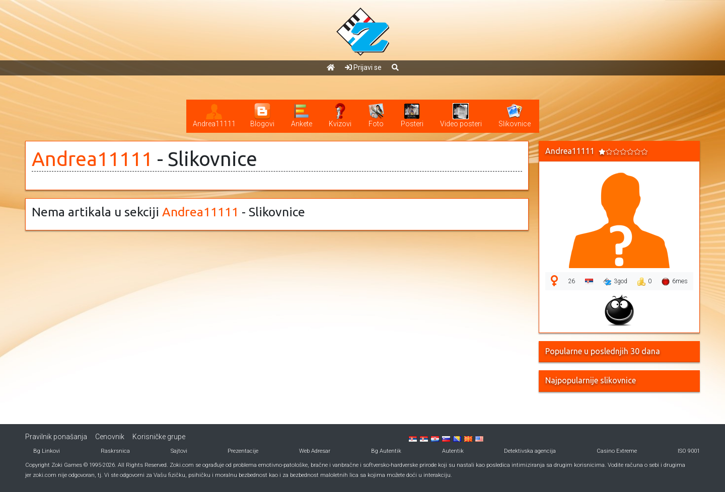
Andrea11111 (92, 159)
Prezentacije (243, 451)
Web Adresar (314, 451)
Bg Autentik (386, 451)
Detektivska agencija (530, 451)
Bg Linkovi (46, 451)
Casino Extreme (617, 451)
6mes (675, 282)
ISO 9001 (689, 451)
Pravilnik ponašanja (56, 437)
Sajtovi (179, 451)
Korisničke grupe (158, 437)
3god (615, 282)
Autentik (453, 451)
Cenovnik (109, 437)
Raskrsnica (115, 451)
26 (571, 281)
